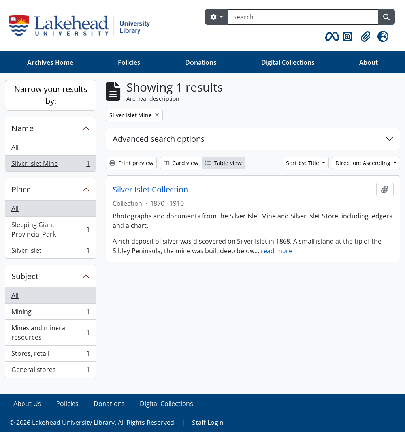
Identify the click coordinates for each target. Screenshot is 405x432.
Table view (223, 163)
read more (276, 250)
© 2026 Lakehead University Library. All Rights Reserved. (92, 422)
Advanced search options (159, 138)
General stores (50, 371)
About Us (27, 403)
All (15, 147)
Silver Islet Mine (50, 165)
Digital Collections (288, 62)
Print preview (131, 163)
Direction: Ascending (363, 163)
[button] (330, 36)
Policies (129, 62)
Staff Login (208, 422)
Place (21, 189)
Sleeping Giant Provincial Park (50, 229)
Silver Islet (50, 252)
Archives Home (50, 62)
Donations (201, 62)
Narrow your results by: (50, 95)
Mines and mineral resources (50, 332)
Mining (50, 313)
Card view (181, 163)
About (368, 62)
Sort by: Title (303, 163)
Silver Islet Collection (150, 189)
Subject (24, 276)
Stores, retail (50, 355)
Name (22, 128)
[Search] (303, 17)
